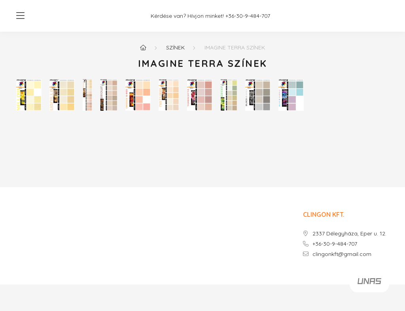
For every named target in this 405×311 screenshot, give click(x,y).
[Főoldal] (143, 47)
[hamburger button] (20, 16)
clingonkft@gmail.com (341, 254)
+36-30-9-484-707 (247, 16)
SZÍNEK (175, 47)
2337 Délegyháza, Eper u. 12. (349, 233)
